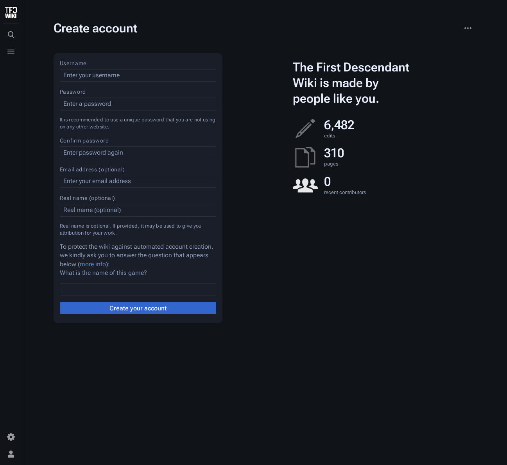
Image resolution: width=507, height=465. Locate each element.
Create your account (138, 308)
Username (73, 63)
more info (93, 264)
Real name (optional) (87, 198)
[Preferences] (11, 437)
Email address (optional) (92, 169)
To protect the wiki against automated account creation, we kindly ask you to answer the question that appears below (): (136, 255)
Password (73, 92)
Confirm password (84, 140)
